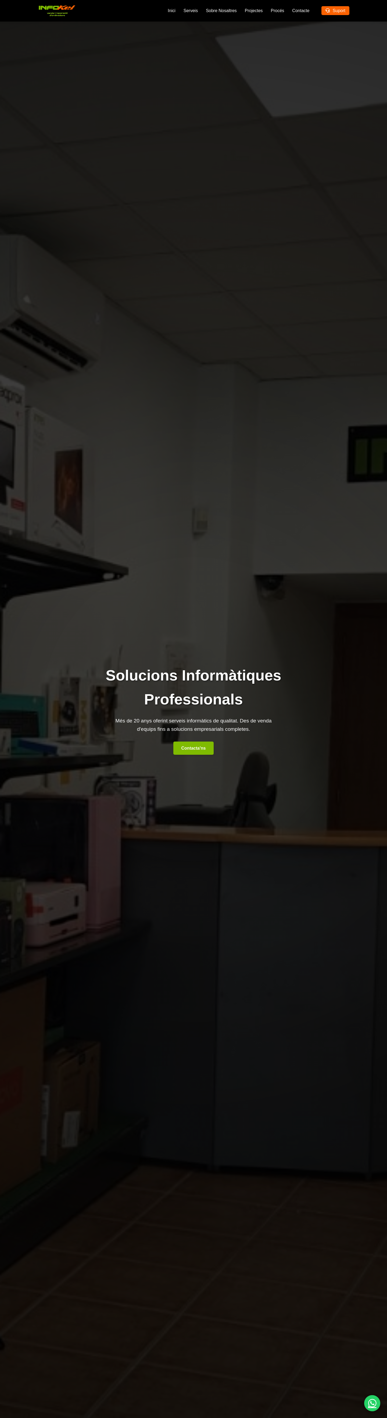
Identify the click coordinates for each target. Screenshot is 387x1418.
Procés (277, 10)
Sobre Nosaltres (221, 10)
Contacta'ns (193, 748)
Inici (171, 10)
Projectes (254, 10)
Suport (335, 10)
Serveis (191, 10)
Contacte (300, 10)
